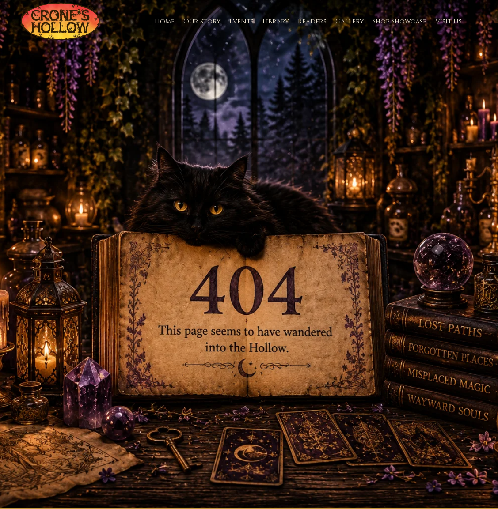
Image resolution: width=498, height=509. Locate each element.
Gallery (349, 21)
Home (165, 21)
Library (275, 21)
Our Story (201, 21)
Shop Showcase (399, 21)
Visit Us (448, 21)
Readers (312, 21)
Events (241, 21)
